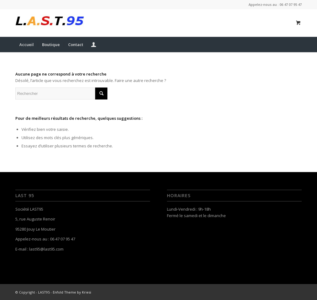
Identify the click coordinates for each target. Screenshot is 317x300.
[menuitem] (26, 44)
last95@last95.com (46, 249)
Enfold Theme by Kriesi (72, 292)
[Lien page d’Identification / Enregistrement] (93, 44)
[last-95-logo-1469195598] (49, 23)
